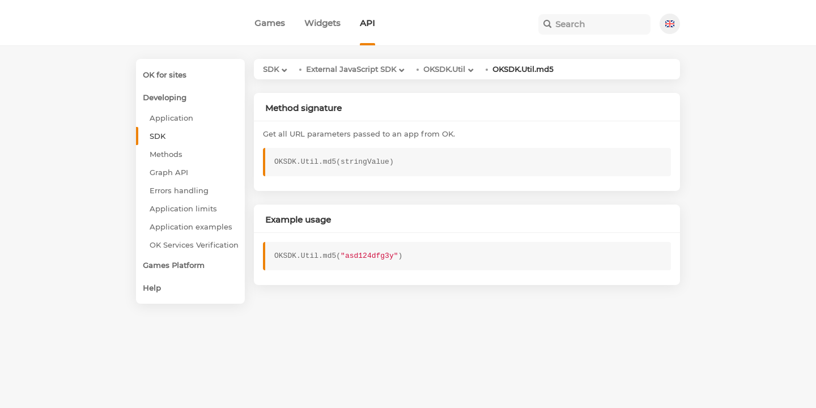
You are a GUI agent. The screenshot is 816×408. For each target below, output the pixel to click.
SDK (271, 69)
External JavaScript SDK (351, 69)
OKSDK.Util (444, 69)
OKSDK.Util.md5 (522, 69)
